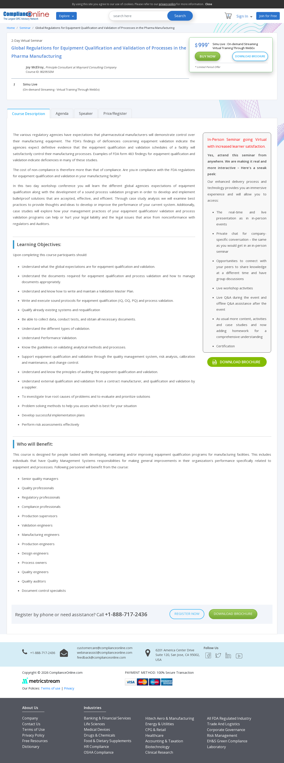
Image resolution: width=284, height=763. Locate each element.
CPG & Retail (155, 729)
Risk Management (222, 735)
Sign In (244, 16)
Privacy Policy (33, 735)
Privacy (69, 688)
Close (208, 4)
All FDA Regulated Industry (229, 718)
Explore (66, 16)
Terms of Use (33, 729)
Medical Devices (97, 729)
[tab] (28, 113)
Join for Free (268, 16)
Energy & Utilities (159, 723)
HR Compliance (96, 746)
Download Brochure (250, 56)
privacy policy (167, 4)
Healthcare (154, 735)
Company (30, 718)
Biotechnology (157, 746)
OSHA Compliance (99, 752)
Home (11, 28)
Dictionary (30, 746)
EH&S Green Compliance (227, 741)
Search (180, 15)
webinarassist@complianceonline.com (104, 652)
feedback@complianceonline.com (101, 657)
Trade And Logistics (223, 723)
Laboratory (216, 746)
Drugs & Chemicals (99, 735)
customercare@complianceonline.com (104, 648)
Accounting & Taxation (164, 741)
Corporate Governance (226, 729)
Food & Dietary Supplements (107, 740)
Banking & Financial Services (107, 718)
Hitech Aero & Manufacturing (169, 718)
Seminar (25, 28)
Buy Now (207, 56)
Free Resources (35, 740)
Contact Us (31, 723)
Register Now (186, 613)
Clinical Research (159, 752)
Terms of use (50, 688)
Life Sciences (94, 723)
